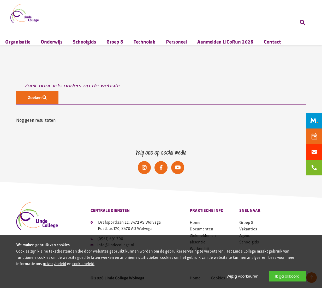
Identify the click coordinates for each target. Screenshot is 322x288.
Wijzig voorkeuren (242, 276)
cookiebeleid (83, 263)
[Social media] (144, 167)
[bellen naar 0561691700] (314, 167)
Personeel (176, 42)
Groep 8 (114, 42)
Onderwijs (51, 42)
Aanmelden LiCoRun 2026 (225, 42)
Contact (272, 42)
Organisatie (17, 42)
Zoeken (37, 97)
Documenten (201, 228)
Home (195, 222)
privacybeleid (54, 263)
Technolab (145, 42)
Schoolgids (84, 42)
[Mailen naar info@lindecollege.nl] (314, 152)
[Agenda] (314, 136)
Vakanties (248, 228)
